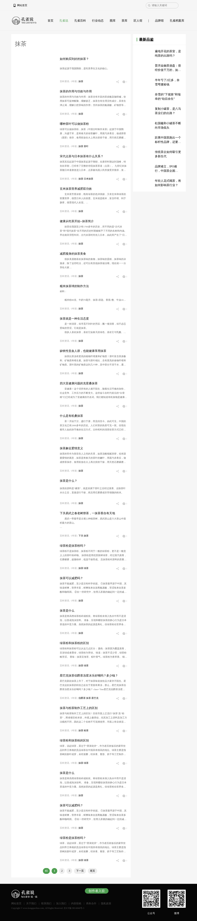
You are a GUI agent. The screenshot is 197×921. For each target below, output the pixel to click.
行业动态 (98, 20)
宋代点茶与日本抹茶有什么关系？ (81, 156)
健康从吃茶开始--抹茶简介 (77, 221)
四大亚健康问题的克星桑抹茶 (79, 383)
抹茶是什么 (67, 610)
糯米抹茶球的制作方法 (74, 286)
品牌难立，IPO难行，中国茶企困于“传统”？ (166, 171)
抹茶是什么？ (68, 480)
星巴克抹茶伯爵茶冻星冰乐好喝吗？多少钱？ (89, 675)
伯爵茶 (82, 698)
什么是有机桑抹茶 (71, 415)
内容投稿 (76, 903)
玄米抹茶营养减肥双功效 (76, 188)
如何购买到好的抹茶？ (74, 58)
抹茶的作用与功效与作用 (76, 91)
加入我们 (61, 903)
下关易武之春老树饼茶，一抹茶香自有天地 (87, 513)
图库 (113, 20)
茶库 (124, 20)
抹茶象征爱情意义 (71, 448)
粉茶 (86, 730)
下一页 (80, 870)
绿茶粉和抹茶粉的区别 (74, 643)
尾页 (92, 870)
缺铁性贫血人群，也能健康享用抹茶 (83, 350)
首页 (50, 20)
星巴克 (94, 698)
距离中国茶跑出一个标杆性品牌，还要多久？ (168, 142)
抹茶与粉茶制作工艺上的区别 (79, 708)
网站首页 (22, 5)
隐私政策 (106, 903)
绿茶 (86, 568)
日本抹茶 (88, 179)
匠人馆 (138, 20)
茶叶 (86, 146)
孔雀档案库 (177, 20)
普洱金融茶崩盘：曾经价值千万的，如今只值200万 (168, 70)
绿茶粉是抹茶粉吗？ (73, 545)
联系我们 (46, 903)
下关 (81, 535)
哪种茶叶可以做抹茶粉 (74, 123)
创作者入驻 (97, 891)
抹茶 (81, 81)
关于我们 (31, 903)
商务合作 (91, 903)
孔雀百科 (80, 20)
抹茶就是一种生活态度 (74, 318)
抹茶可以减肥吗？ (71, 578)
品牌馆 (159, 20)
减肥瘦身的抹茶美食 (73, 253)
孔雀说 (63, 20)
